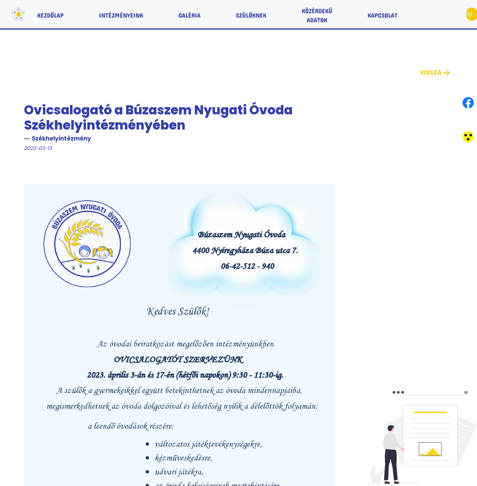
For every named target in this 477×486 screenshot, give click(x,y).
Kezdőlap (50, 13)
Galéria (189, 13)
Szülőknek (251, 13)
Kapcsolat (383, 13)
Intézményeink (121, 13)
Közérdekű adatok (317, 14)
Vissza (435, 73)
